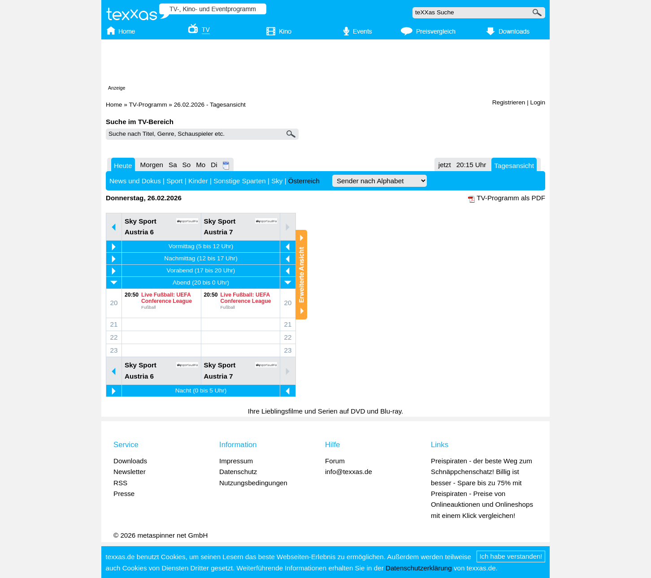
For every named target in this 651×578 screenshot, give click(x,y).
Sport (174, 181)
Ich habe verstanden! (511, 556)
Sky (276, 181)
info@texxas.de (348, 471)
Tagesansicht (514, 165)
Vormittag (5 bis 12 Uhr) (201, 246)
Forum (335, 461)
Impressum (236, 461)
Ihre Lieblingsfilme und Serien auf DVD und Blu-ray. (326, 411)
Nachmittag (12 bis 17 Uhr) (200, 258)
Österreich (304, 181)
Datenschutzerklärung (419, 568)
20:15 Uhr (471, 164)
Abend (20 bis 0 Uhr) (201, 282)
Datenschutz (238, 471)
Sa (173, 164)
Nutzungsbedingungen (253, 483)
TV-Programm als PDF (511, 198)
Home (114, 104)
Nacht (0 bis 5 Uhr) (201, 390)
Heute (123, 165)
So (186, 164)
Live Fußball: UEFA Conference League (166, 298)
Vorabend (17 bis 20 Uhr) (201, 270)
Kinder (198, 181)
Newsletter (129, 471)
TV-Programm (148, 104)
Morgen (152, 164)
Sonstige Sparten (239, 181)
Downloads (130, 461)
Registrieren (508, 102)
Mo (200, 164)
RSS (120, 483)
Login (537, 102)
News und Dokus (135, 181)
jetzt (444, 164)
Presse (124, 493)
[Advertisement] (325, 64)
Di (214, 164)
